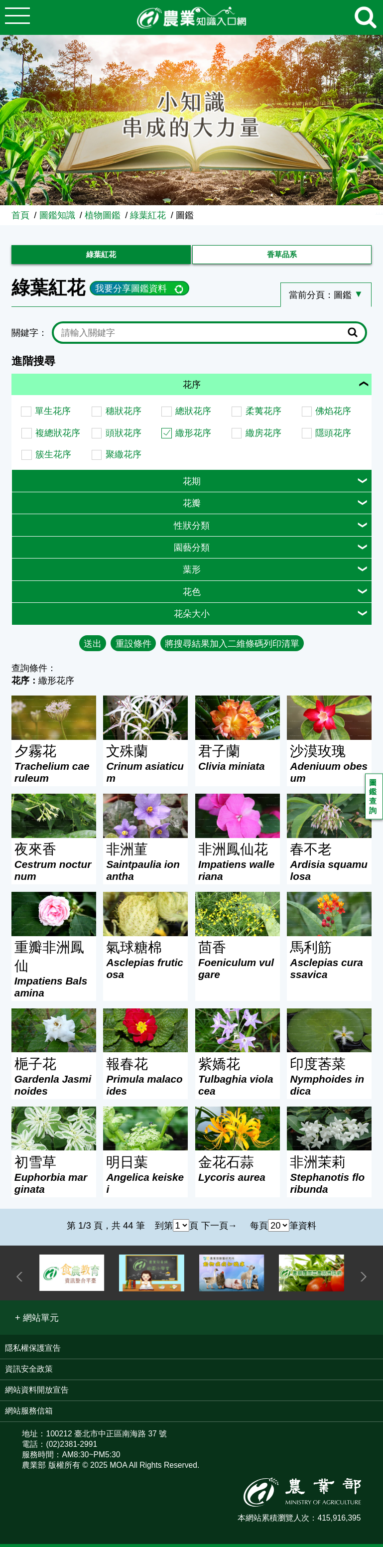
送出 (93, 646)
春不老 (329, 865)
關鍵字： (29, 336)
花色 (192, 595)
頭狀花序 (123, 436)
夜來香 (53, 865)
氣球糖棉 (145, 963)
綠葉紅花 (148, 215)
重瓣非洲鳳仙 (53, 972)
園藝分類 (192, 551)
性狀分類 (192, 528)
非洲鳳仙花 (237, 865)
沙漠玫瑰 (329, 767)
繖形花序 (193, 436)
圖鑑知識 (57, 215)
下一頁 (214, 1228)
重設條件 (133, 646)
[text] (201, 336)
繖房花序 (263, 436)
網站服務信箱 (29, 1414)
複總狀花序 (57, 436)
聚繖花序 (123, 457)
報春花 (145, 1080)
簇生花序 (53, 457)
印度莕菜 (329, 1080)
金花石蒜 (237, 1172)
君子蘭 (237, 761)
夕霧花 (53, 767)
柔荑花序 (263, 414)
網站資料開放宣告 (37, 1393)
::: (379, 210)
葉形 (192, 572)
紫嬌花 (237, 1080)
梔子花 (53, 1080)
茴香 (237, 963)
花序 (192, 388)
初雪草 (53, 1178)
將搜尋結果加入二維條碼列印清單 (232, 646)
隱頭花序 (333, 436)
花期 (192, 484)
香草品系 (282, 256)
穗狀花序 (123, 414)
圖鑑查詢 (374, 798)
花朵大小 (192, 617)
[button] (36, 1321)
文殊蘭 (145, 767)
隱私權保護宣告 (33, 1351)
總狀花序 (193, 414)
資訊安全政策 (29, 1372)
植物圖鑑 (103, 215)
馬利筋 (329, 963)
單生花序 (53, 414)
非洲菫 (145, 865)
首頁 (20, 215)
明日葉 (145, 1178)
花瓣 (192, 506)
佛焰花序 (333, 414)
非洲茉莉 (329, 1178)
